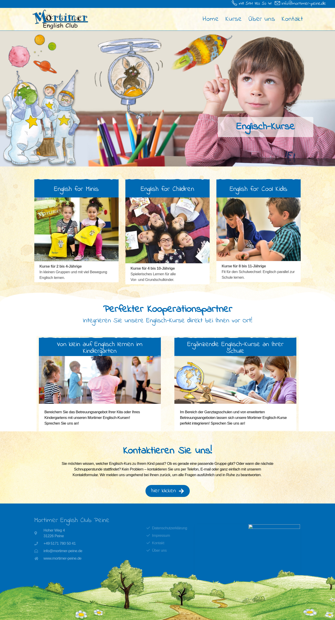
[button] (100, 348)
